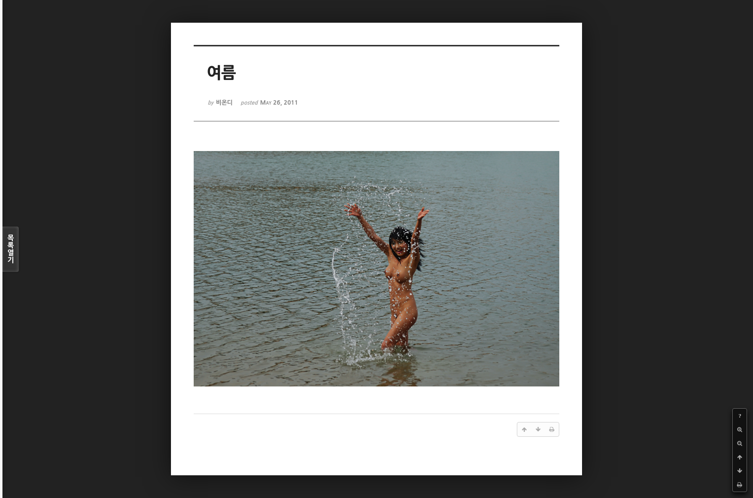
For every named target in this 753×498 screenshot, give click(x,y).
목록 (10, 249)
